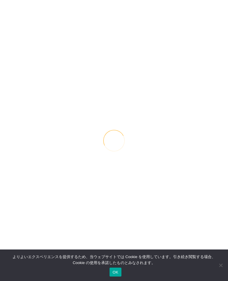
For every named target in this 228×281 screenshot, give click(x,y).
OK (115, 272)
